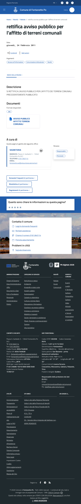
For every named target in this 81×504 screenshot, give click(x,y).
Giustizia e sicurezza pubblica (34, 307)
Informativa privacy (13, 453)
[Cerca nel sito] (71, 9)
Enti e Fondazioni (13, 294)
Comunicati (57, 287)
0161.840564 (14, 346)
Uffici (8, 287)
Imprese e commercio (31, 311)
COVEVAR (27, 416)
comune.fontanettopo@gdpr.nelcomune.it (56, 384)
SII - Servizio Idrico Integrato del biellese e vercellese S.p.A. (44, 420)
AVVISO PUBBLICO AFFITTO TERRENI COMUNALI (21, 121)
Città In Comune (54, 492)
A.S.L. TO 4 (28, 413)
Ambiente (27, 284)
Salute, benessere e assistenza (35, 317)
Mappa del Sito (12, 474)
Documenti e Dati (13, 290)
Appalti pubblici (29, 290)
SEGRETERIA (15, 150)
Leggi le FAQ (11, 423)
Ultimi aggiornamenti (14, 467)
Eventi (67, 283)
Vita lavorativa (29, 327)
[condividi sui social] (12, 53)
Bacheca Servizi (12, 447)
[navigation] (4, 9)
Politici (9, 304)
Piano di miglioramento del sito (13, 416)
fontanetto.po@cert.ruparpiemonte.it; (24, 354)
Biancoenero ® (58, 495)
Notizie (22, 19)
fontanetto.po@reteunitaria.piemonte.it (23, 163)
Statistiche (10, 470)
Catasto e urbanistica (31, 297)
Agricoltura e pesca (30, 280)
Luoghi (67, 286)
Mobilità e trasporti (30, 314)
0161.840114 (14, 344)
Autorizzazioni (29, 294)
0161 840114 (23, 158)
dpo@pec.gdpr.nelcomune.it (54, 387)
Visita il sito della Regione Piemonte (36, 400)
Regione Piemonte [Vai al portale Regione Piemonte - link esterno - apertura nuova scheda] (12, 3)
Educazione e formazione (33, 304)
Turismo (26, 324)
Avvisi (55, 284)
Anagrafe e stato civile (32, 287)
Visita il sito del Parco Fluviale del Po (36, 406)
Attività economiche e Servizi (69, 309)
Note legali (10, 457)
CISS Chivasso (29, 410)
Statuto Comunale (13, 450)
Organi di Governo (13, 280)
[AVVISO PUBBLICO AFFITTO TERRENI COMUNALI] (10, 118)
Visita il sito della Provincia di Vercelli (37, 403)
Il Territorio (69, 289)
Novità (15, 19)
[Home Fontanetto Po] (28, 9)
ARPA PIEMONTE (30, 423)
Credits (9, 464)
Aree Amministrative (14, 284)
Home (9, 19)
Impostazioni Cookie (13, 460)
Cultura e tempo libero (32, 301)
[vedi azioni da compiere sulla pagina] (24, 53)
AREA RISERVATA (39, 500)
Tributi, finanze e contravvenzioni (35, 321)
